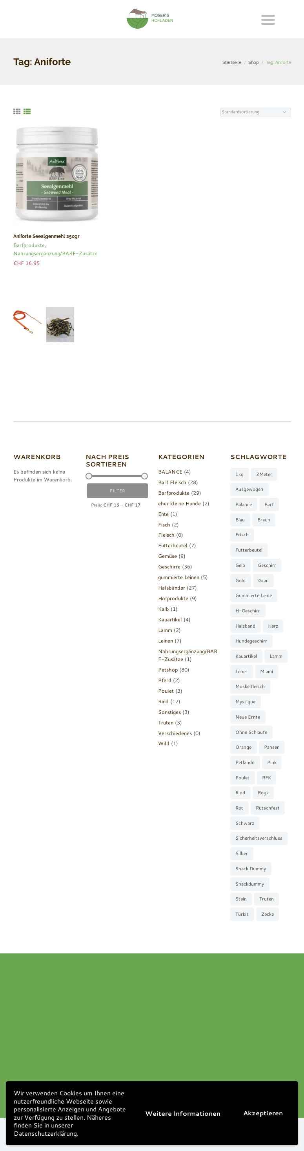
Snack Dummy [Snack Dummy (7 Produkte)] (250, 868)
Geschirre (169, 566)
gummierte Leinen (178, 577)
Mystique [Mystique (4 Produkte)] (245, 701)
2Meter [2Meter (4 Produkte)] (264, 474)
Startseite (231, 62)
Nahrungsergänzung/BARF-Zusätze (55, 253)
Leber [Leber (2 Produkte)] (241, 671)
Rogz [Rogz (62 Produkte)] (263, 792)
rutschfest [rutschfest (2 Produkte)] (268, 807)
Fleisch (166, 534)
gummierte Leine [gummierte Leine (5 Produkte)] (253, 595)
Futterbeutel (172, 545)
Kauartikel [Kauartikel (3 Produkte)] (246, 656)
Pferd (164, 680)
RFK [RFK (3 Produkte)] (266, 777)
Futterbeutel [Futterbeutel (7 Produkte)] (248, 549)
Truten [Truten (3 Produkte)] (266, 898)
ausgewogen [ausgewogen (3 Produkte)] (249, 489)
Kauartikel (170, 619)
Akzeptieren (263, 1112)
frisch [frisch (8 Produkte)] (242, 534)
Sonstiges (169, 711)
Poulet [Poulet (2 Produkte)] (242, 777)
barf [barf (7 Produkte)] (269, 504)
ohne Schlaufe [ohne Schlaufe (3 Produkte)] (251, 732)
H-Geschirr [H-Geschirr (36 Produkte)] (247, 610)
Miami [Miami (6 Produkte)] (266, 671)
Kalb (163, 608)
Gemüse (167, 555)
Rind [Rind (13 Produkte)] (240, 792)
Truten (165, 722)
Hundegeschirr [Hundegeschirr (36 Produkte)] (251, 640)
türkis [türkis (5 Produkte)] (242, 914)
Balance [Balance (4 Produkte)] (243, 504)
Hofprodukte (173, 598)
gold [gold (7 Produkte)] (240, 580)
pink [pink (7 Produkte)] (272, 762)
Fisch (164, 524)
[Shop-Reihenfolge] (255, 112)
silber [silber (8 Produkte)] (241, 853)
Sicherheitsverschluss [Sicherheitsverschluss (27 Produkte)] (258, 838)
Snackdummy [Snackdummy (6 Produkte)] (249, 883)
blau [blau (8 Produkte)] (240, 519)
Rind (163, 701)
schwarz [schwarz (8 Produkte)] (244, 823)
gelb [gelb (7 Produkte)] (240, 565)
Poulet (166, 690)
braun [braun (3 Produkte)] (263, 519)
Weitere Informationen (182, 1113)
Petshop (168, 669)
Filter (117, 491)
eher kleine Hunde (179, 503)
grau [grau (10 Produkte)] (263, 580)
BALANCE (170, 471)
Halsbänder (171, 587)
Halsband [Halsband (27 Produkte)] (245, 626)
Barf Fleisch (172, 482)
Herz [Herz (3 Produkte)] (273, 626)
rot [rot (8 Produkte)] (239, 807)
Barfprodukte (29, 245)
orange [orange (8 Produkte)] (243, 747)
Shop (253, 62)
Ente (163, 513)
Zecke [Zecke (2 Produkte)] (267, 914)
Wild (163, 743)
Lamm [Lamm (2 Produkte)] (275, 656)
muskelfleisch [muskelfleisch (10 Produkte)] (250, 686)
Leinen (165, 640)
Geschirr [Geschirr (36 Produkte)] (267, 565)
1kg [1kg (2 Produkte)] (239, 474)
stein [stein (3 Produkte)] (241, 898)
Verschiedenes (175, 733)
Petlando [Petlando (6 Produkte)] (245, 762)
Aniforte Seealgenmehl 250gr (46, 236)
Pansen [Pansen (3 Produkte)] (272, 747)
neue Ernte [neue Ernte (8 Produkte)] (247, 716)
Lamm (165, 630)
